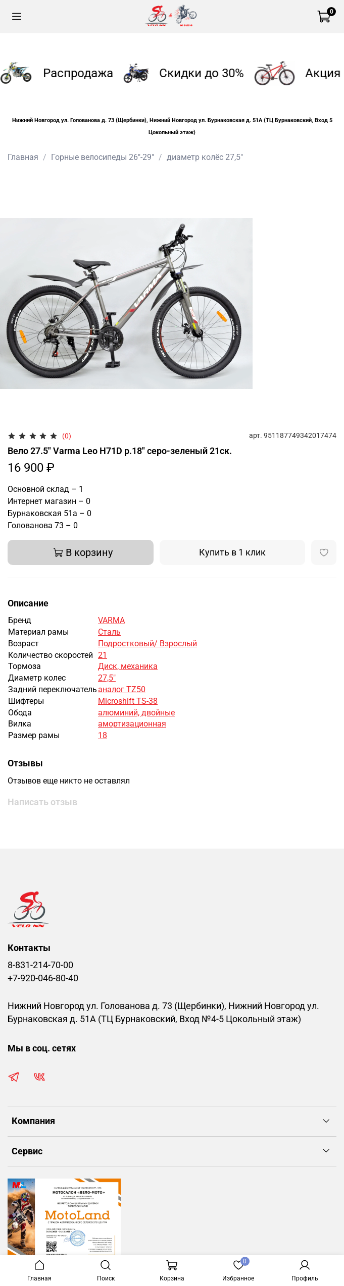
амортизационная (132, 724)
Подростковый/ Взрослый (147, 643)
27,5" (107, 678)
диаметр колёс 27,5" (205, 157)
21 (102, 655)
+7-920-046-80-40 (43, 978)
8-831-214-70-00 (40, 965)
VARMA (111, 620)
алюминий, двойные (136, 712)
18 (102, 735)
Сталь (109, 632)
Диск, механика (128, 666)
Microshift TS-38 (128, 701)
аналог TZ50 (121, 689)
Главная (23, 157)
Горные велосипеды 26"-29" (102, 157)
